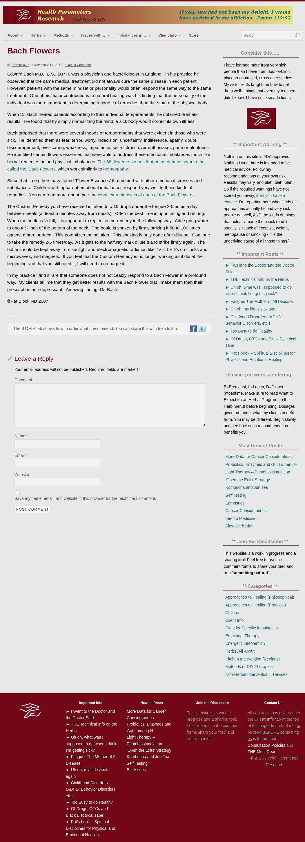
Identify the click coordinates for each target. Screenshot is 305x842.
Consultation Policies (266, 745)
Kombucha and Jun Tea (246, 487)
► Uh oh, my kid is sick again (251, 309)
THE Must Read (262, 751)
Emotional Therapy (242, 635)
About (15, 36)
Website (21, 474)
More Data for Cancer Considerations (259, 456)
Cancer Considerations (245, 510)
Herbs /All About (239, 651)
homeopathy (115, 168)
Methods (63, 36)
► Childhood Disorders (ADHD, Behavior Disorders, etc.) (91, 789)
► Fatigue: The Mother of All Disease (259, 301)
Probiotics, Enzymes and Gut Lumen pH (261, 464)
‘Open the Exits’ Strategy (247, 479)
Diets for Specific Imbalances (251, 628)
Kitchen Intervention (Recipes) (252, 659)
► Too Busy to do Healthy (248, 331)
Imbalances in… (133, 36)
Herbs (38, 36)
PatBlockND (20, 65)
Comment (24, 380)
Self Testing (235, 495)
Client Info (169, 36)
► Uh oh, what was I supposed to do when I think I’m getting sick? (91, 744)
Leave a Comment (78, 65)
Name (21, 436)
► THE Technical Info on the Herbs (257, 279)
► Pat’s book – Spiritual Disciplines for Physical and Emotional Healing (90, 828)
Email (20, 455)
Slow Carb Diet (238, 526)
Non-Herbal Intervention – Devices (256, 674)
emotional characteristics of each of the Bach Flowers (140, 194)
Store (193, 35)
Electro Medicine (240, 518)
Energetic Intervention (245, 643)
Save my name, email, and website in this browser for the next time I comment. (85, 498)
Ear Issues (234, 503)
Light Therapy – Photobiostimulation (257, 472)
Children (232, 612)
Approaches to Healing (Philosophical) (259, 597)
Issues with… (95, 36)
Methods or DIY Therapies (249, 666)
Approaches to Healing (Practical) (255, 605)
